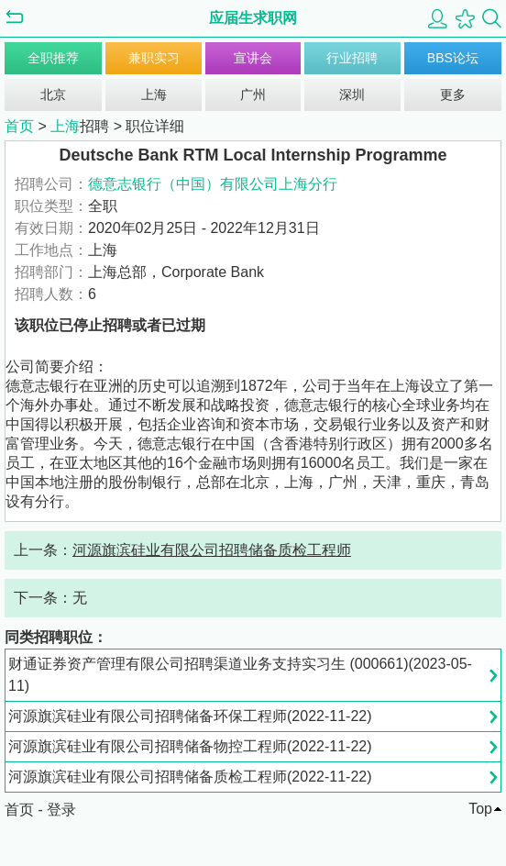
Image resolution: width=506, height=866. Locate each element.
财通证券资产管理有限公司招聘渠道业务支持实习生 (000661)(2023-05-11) (240, 675)
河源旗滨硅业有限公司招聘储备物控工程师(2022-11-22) (190, 746)
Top (480, 808)
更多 (453, 94)
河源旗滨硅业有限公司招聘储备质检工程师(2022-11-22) (190, 776)
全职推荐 (53, 57)
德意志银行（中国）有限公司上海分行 (212, 184)
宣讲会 (253, 57)
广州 (253, 94)
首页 (19, 126)
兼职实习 (154, 57)
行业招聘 (352, 57)
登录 (61, 809)
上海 (154, 94)
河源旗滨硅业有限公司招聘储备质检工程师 (211, 550)
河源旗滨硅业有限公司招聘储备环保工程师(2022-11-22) (190, 716)
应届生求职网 (253, 18)
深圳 (352, 94)
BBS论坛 (452, 57)
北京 (53, 94)
